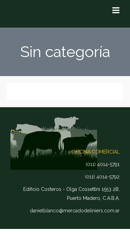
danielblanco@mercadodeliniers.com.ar (75, 210)
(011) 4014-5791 (103, 164)
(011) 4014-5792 (102, 176)
